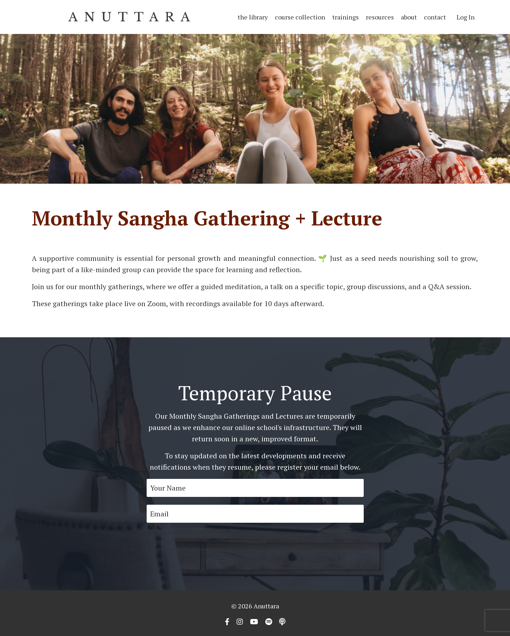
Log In (466, 17)
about (409, 17)
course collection (300, 17)
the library (253, 17)
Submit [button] (255, 541)
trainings (345, 17)
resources (380, 17)
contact (435, 17)
